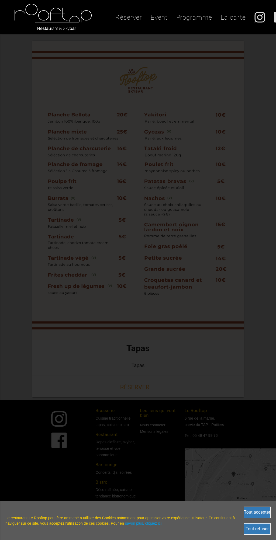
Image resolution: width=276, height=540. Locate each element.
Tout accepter (257, 512)
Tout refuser (257, 528)
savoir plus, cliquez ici (143, 523)
